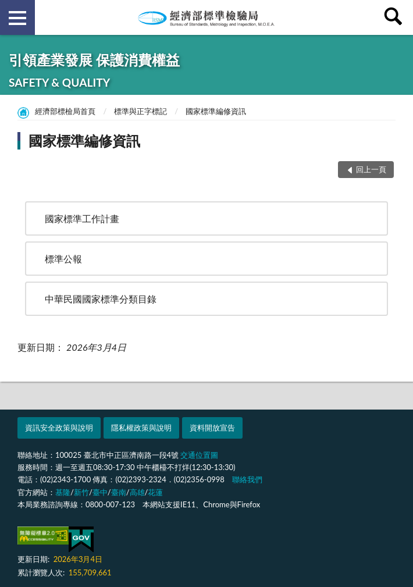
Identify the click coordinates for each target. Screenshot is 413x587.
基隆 (62, 492)
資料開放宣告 (212, 427)
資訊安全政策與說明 (59, 427)
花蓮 (155, 492)
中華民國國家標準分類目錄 (100, 298)
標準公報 (63, 258)
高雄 (137, 492)
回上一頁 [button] (371, 169)
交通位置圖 (199, 455)
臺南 (118, 492)
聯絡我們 (247, 479)
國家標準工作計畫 (82, 218)
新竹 (81, 492)
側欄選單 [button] (17, 18)
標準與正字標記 (140, 111)
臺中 (100, 492)
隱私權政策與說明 (141, 427)
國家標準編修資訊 (216, 111)
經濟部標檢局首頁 (65, 111)
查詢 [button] (395, 17)
